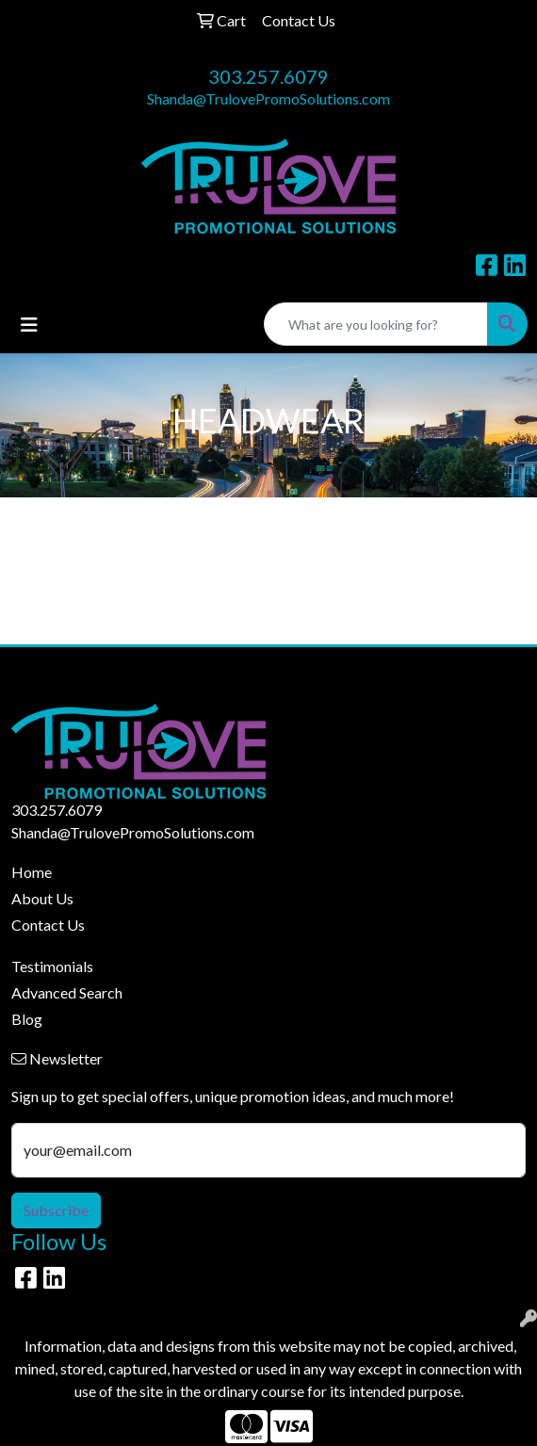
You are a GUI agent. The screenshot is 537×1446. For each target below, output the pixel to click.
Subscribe (56, 1210)
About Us (42, 898)
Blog (26, 1019)
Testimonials (52, 966)
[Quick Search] (376, 324)
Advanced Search (66, 992)
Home (31, 872)
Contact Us (48, 925)
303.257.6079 (268, 76)
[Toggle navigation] (29, 324)
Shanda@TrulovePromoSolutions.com (268, 98)
